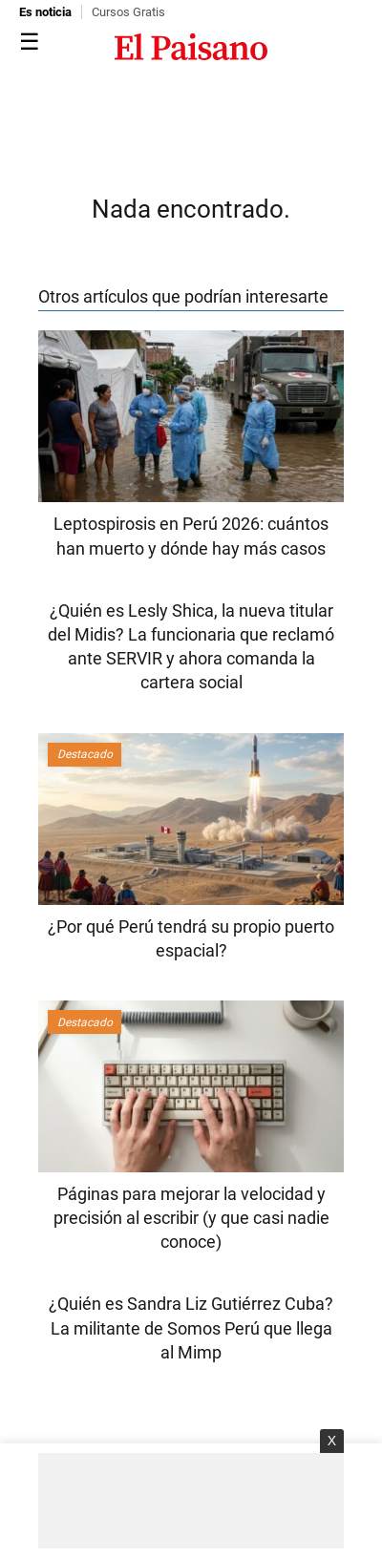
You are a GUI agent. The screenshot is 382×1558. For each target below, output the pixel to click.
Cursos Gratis (128, 12)
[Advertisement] (191, 1500)
